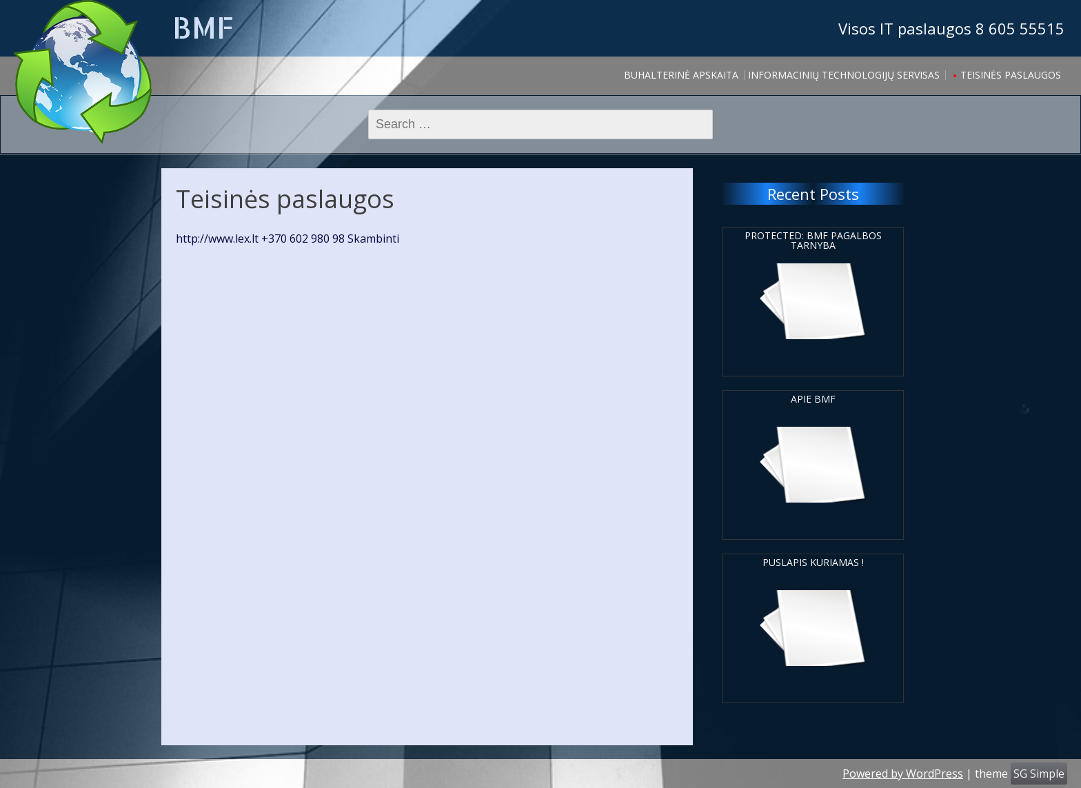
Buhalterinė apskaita (681, 74)
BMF (202, 27)
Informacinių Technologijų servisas (844, 74)
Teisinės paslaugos (1010, 74)
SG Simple (1038, 773)
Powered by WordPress (902, 773)
